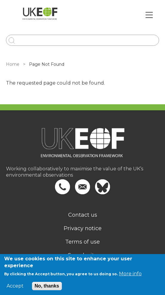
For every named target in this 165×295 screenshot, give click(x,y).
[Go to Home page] (40, 14)
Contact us (82, 215)
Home (12, 64)
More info (130, 273)
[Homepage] (82, 146)
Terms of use (82, 242)
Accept (15, 286)
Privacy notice (83, 228)
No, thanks (47, 285)
